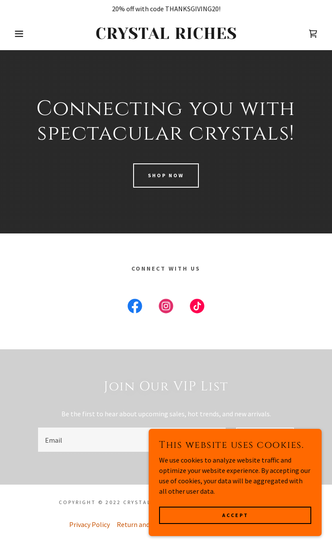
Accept (235, 515)
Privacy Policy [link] (89, 524)
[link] (166, 36)
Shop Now (166, 175)
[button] (16, 33)
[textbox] (132, 440)
